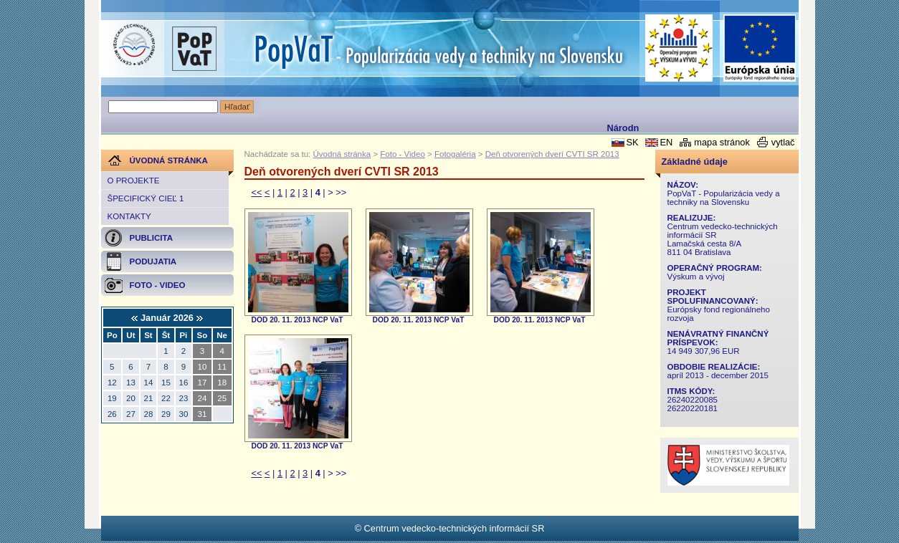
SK (632, 142)
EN (666, 142)
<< (257, 192)
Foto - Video (402, 154)
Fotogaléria (455, 154)
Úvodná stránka (342, 154)
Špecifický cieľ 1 (146, 198)
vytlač (783, 142)
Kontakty (129, 216)
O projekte (134, 180)
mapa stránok (722, 142)
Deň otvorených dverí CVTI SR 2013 (552, 154)
